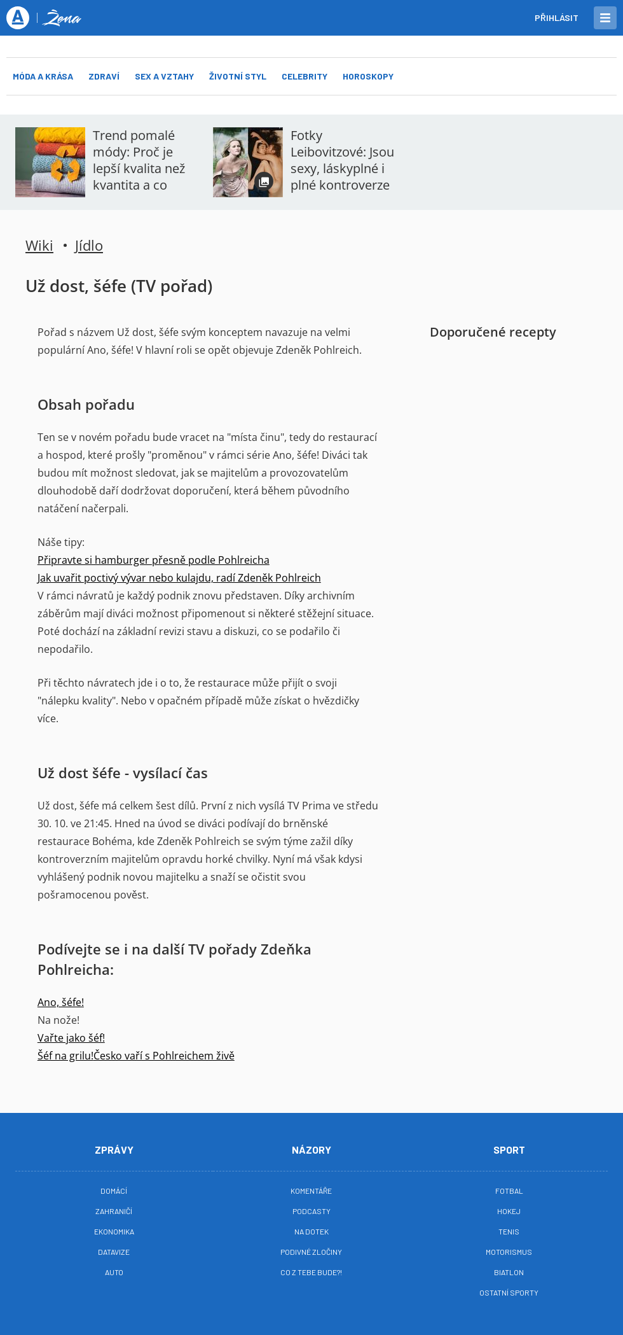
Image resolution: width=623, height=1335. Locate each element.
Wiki (39, 245)
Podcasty (311, 1210)
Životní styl (237, 76)
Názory (311, 1149)
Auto (114, 1272)
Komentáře (311, 1190)
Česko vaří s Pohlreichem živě (164, 1056)
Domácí (113, 1190)
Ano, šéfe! (61, 1002)
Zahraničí (113, 1210)
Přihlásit (556, 17)
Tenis (508, 1231)
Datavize (114, 1251)
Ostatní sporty (508, 1292)
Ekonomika (114, 1231)
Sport (509, 1149)
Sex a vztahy (164, 76)
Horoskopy (368, 76)
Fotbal (509, 1190)
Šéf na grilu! (65, 1056)
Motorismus (509, 1251)
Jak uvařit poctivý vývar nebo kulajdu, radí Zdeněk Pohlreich (179, 578)
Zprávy (114, 1149)
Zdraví (104, 76)
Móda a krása (43, 76)
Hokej (509, 1210)
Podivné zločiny (311, 1251)
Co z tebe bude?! (311, 1272)
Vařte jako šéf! (71, 1038)
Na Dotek (311, 1231)
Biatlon (509, 1272)
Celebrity (304, 76)
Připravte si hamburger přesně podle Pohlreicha (154, 560)
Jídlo (89, 245)
